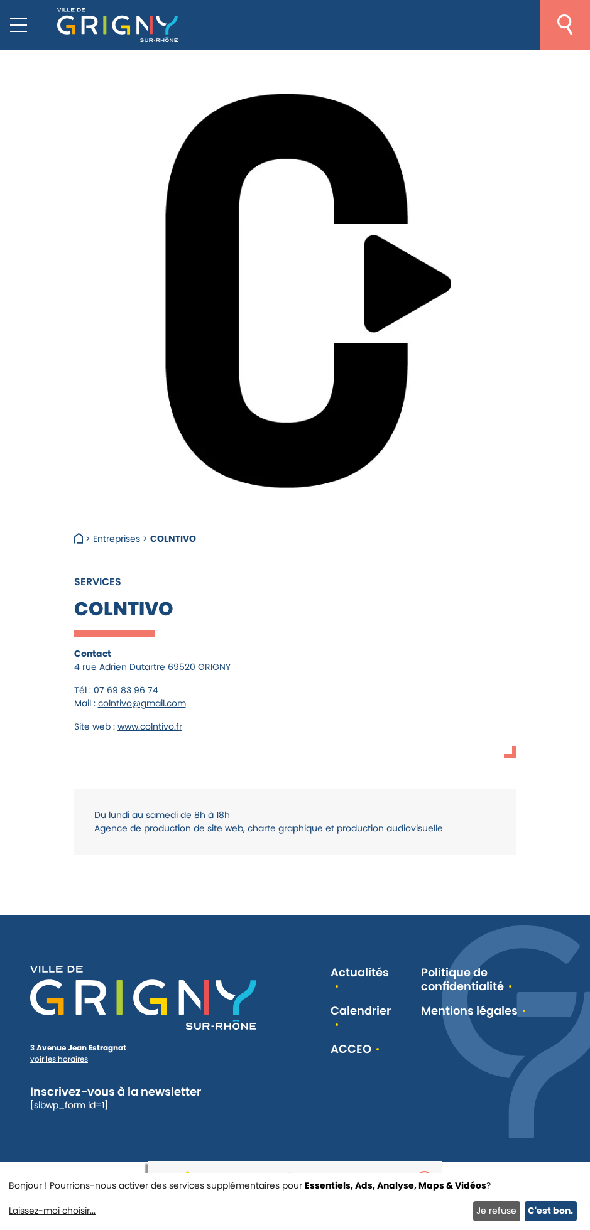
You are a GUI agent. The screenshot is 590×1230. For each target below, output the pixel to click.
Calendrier (361, 1011)
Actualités (360, 973)
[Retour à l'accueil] (117, 25)
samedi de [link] (170, 815)
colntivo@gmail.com (142, 703)
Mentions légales (469, 1011)
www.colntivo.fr (149, 726)
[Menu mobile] (18, 25)
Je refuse (496, 1210)
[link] (119, 815)
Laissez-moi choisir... (52, 1210)
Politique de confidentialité (462, 980)
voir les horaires (59, 1059)
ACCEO (351, 1049)
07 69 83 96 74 (126, 690)
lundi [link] (119, 815)
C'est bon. (550, 1210)
